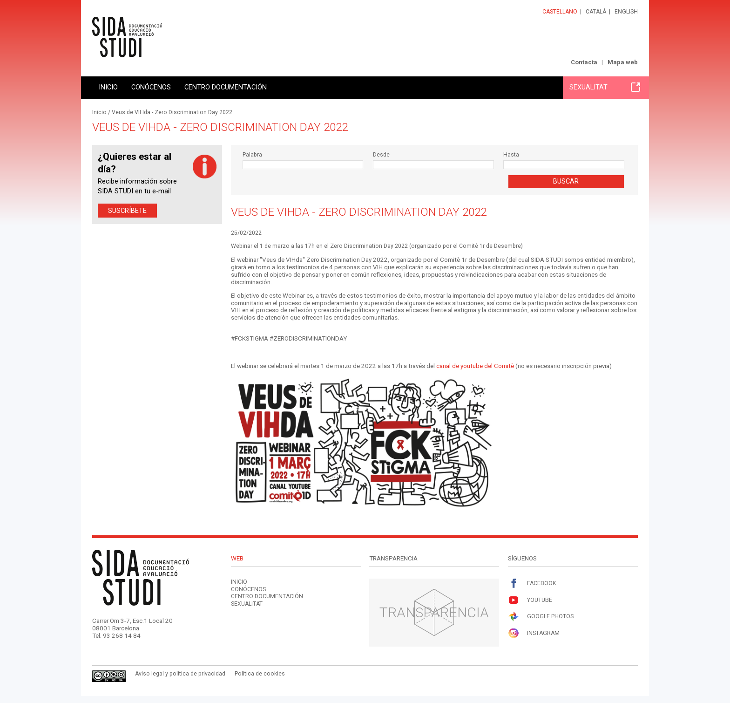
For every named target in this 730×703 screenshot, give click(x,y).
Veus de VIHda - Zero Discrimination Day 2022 (172, 112)
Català (596, 11)
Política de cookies (260, 673)
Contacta (584, 62)
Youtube (530, 600)
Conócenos (151, 87)
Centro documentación (225, 87)
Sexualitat (604, 87)
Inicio (108, 87)
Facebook (532, 583)
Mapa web (623, 62)
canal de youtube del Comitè (475, 365)
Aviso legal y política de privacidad (180, 673)
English (626, 11)
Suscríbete (127, 210)
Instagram (534, 633)
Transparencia (434, 612)
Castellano (559, 11)
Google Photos (541, 616)
